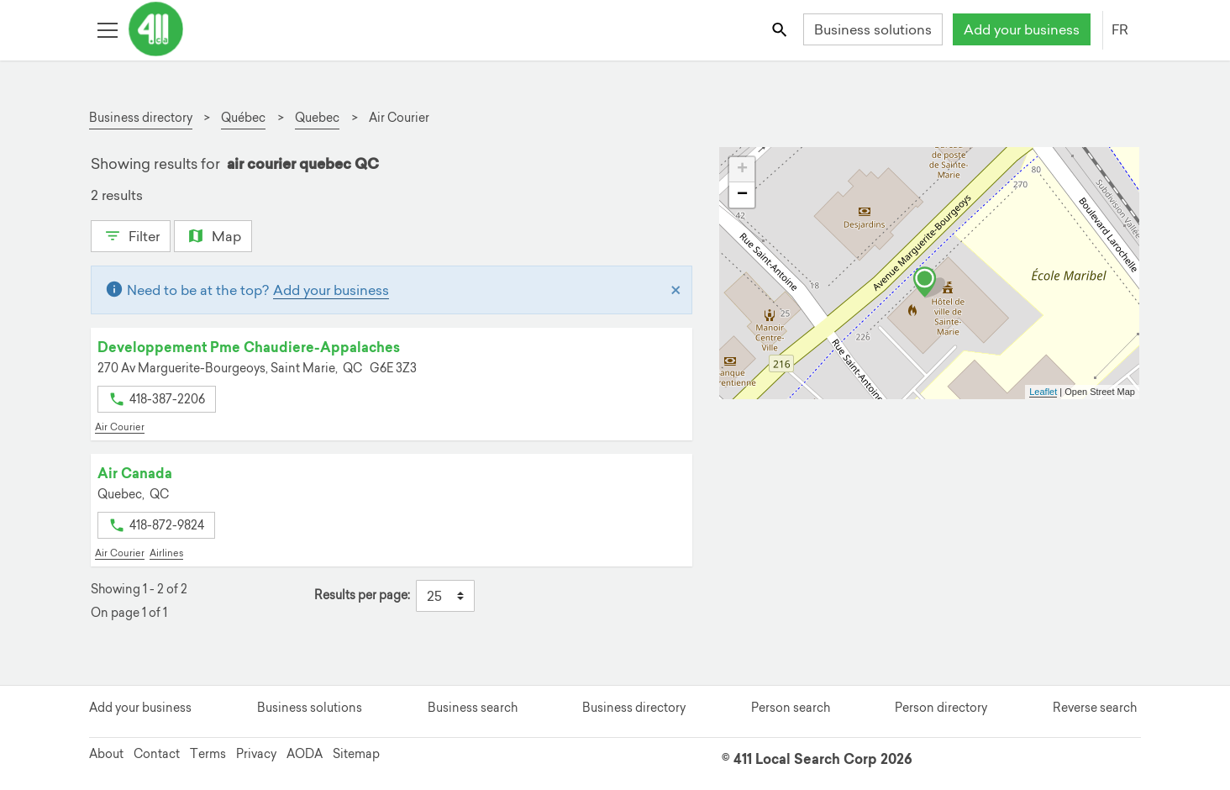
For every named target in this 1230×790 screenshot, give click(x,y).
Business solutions (873, 29)
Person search (790, 707)
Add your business (1022, 29)
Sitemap (356, 753)
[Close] (675, 289)
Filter (131, 234)
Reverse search (1095, 707)
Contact (157, 753)
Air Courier (120, 427)
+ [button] (742, 169)
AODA (304, 753)
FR (1120, 29)
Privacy (256, 753)
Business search (473, 707)
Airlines (166, 553)
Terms (208, 753)
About (106, 753)
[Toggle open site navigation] (107, 29)
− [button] (742, 195)
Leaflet (1043, 392)
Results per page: (362, 595)
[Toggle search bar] (781, 29)
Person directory (941, 707)
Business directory (634, 707)
